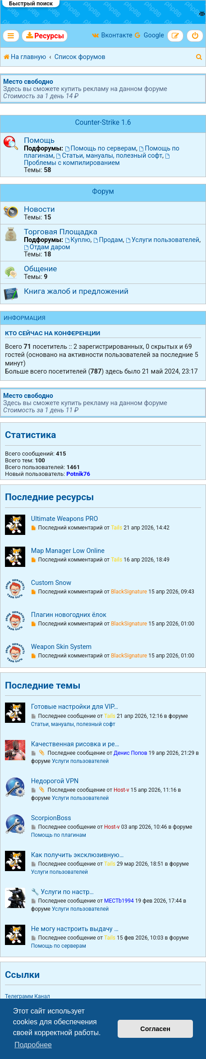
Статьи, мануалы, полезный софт (109, 155)
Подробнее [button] (33, 1045)
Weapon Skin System (61, 647)
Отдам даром (47, 247)
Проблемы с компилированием (97, 160)
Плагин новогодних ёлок (68, 615)
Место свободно (28, 81)
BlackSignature (129, 592)
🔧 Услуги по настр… (62, 892)
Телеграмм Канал (27, 996)
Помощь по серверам (100, 148)
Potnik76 (78, 473)
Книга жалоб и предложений (76, 291)
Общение (40, 268)
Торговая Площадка (60, 231)
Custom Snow (51, 583)
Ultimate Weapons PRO (64, 519)
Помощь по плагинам (58, 835)
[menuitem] (45, 36)
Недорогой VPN (55, 781)
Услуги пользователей (162, 239)
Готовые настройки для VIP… (74, 707)
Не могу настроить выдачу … (75, 929)
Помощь (39, 140)
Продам (108, 239)
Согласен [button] (155, 1028)
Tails (116, 528)
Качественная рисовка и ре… (75, 744)
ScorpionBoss (51, 818)
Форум (103, 191)
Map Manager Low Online (68, 551)
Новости (39, 209)
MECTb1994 (119, 901)
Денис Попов (130, 753)
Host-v (121, 790)
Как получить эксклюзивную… (77, 855)
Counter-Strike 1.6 (103, 123)
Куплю (78, 239)
